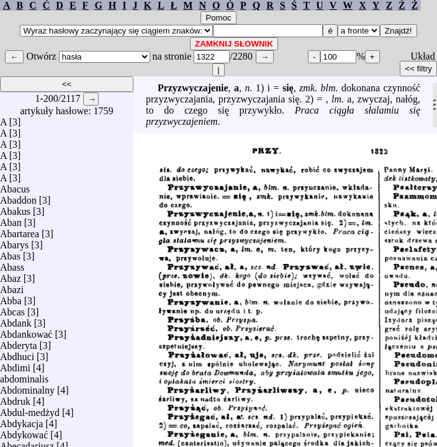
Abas (10, 253)
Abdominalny (27, 387)
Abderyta (18, 342)
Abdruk (15, 398)
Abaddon (18, 197)
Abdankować (26, 331)
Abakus (15, 208)
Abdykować (24, 432)
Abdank (16, 320)
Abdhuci (17, 353)
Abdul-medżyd (30, 409)
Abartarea (19, 230)
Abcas (12, 309)
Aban (11, 219)
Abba (11, 297)
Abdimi (15, 364)
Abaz (10, 275)
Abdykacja (21, 420)
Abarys (14, 242)
